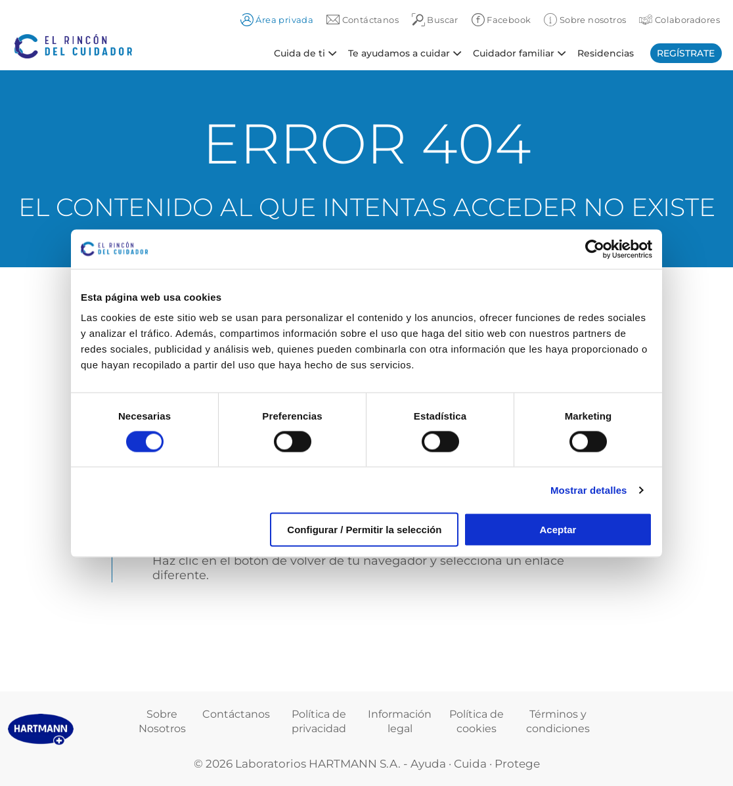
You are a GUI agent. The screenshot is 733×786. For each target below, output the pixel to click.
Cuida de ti (299, 52)
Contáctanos (236, 714)
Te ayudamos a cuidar (399, 52)
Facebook (501, 19)
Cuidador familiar (513, 52)
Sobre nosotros (585, 19)
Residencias (605, 52)
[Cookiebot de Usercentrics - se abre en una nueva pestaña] (594, 249)
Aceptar (558, 529)
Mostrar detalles (588, 489)
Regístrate (686, 53)
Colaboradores (679, 19)
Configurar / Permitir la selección (364, 529)
